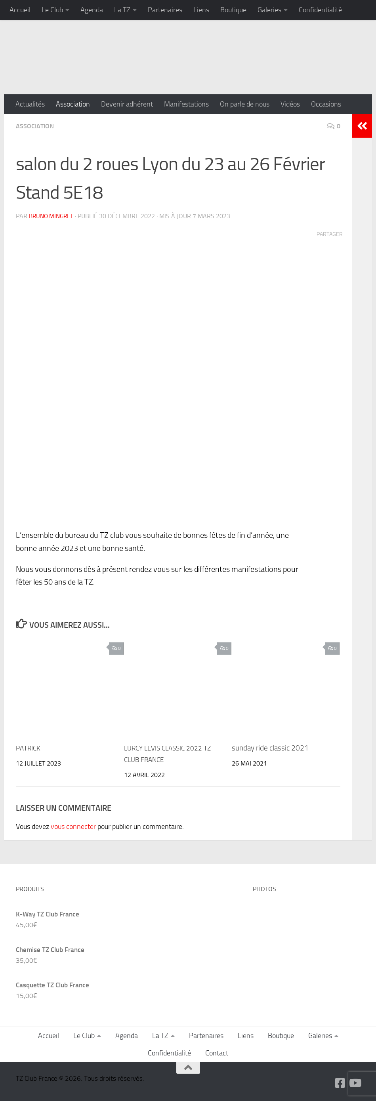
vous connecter (73, 825)
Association (73, 104)
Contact (216, 1052)
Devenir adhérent (127, 104)
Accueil (20, 10)
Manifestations (186, 104)
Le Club (52, 10)
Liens (201, 10)
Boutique (233, 10)
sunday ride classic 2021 (270, 747)
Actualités (30, 104)
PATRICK (29, 747)
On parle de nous (244, 104)
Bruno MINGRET (53, 215)
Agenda (91, 10)
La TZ (122, 10)
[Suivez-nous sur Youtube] (354, 1082)
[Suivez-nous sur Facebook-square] (340, 1082)
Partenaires (165, 10)
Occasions (326, 104)
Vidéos (290, 104)
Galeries (269, 10)
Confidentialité (320, 10)
